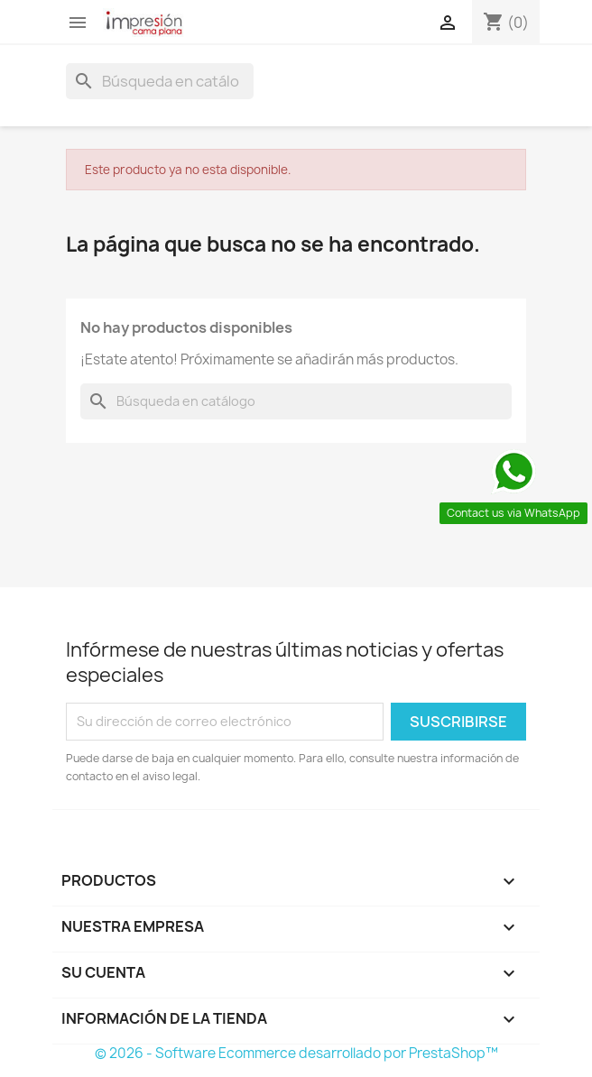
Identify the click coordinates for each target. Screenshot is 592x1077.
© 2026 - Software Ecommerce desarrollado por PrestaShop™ (296, 1053)
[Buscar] (160, 81)
